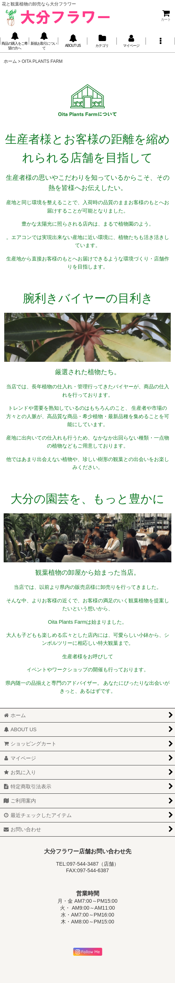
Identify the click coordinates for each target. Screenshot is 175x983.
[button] (160, 41)
